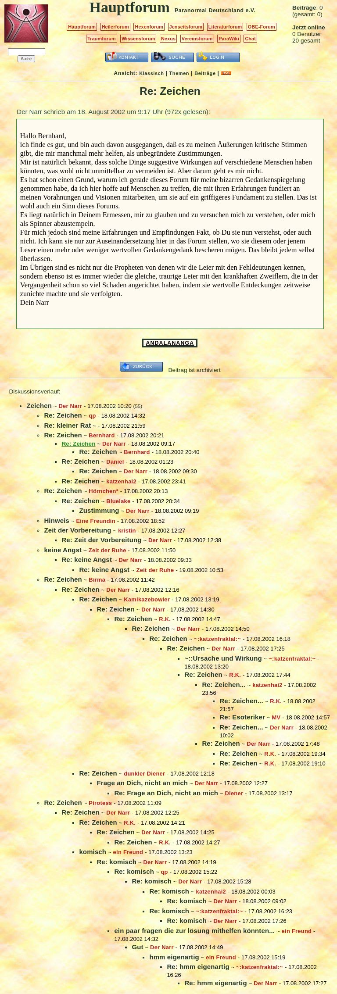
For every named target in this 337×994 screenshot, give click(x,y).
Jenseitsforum (186, 26)
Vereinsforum (197, 38)
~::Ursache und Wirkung (223, 658)
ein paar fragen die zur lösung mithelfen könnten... (194, 930)
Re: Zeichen (63, 415)
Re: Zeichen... (223, 684)
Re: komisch (116, 861)
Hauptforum (82, 26)
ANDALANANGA (170, 343)
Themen (179, 73)
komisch (92, 851)
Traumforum (101, 38)
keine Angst (63, 550)
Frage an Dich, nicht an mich (142, 783)
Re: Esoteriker (242, 717)
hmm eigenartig (174, 957)
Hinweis (56, 520)
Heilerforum (115, 26)
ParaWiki (229, 38)
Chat (250, 38)
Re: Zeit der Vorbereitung (101, 539)
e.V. (250, 10)
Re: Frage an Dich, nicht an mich (166, 793)
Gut (137, 947)
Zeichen (39, 405)
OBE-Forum (261, 26)
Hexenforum (149, 26)
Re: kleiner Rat (67, 425)
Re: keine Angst (86, 559)
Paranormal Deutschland (209, 10)
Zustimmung (99, 510)
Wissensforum (138, 38)
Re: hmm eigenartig (198, 966)
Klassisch (151, 73)
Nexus (168, 38)
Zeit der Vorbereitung (77, 530)
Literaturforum (225, 26)
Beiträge (204, 73)
